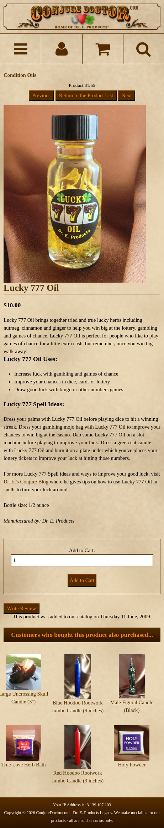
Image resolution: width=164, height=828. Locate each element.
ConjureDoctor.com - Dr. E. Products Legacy (74, 812)
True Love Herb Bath (23, 764)
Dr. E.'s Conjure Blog (26, 481)
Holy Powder (132, 764)
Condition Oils (20, 75)
